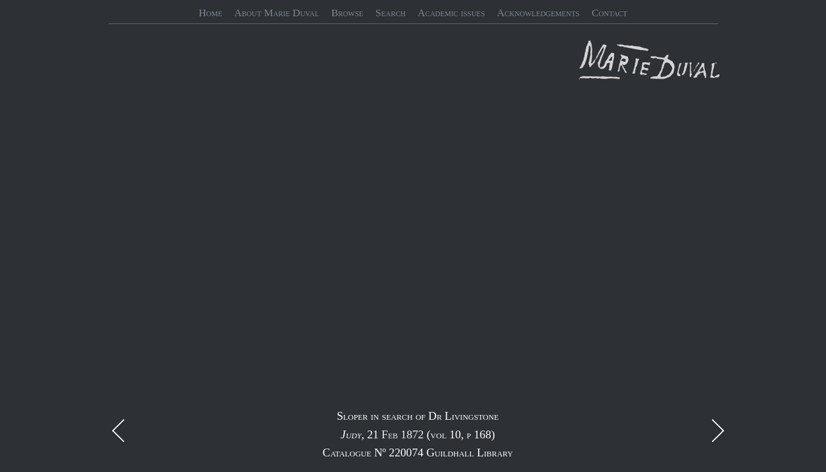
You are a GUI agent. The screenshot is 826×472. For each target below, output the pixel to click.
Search (391, 13)
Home (210, 13)
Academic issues (451, 13)
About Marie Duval (277, 13)
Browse (347, 13)
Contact (609, 13)
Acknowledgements (538, 13)
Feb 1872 (402, 434)
